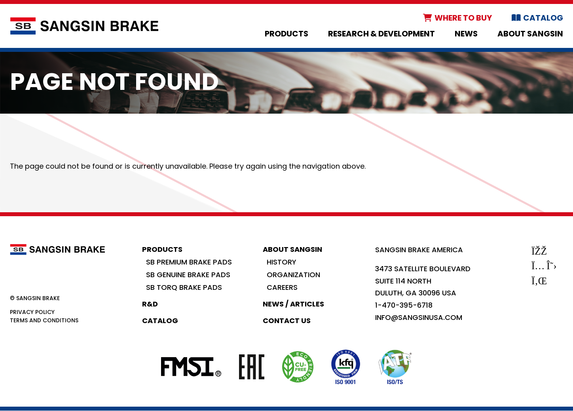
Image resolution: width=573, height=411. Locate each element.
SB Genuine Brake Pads (188, 275)
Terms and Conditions (44, 320)
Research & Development (381, 33)
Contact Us (287, 320)
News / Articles (293, 304)
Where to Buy (463, 17)
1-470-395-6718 (404, 305)
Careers (282, 287)
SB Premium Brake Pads (189, 262)
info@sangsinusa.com (418, 317)
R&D (150, 304)
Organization (293, 275)
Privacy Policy (32, 312)
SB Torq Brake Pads (184, 287)
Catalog (543, 17)
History (281, 262)
